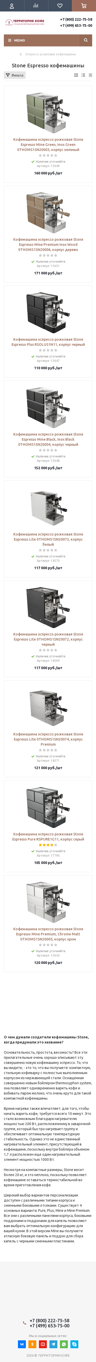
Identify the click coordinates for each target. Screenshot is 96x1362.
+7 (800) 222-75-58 (76, 19)
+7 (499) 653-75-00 (76, 25)
